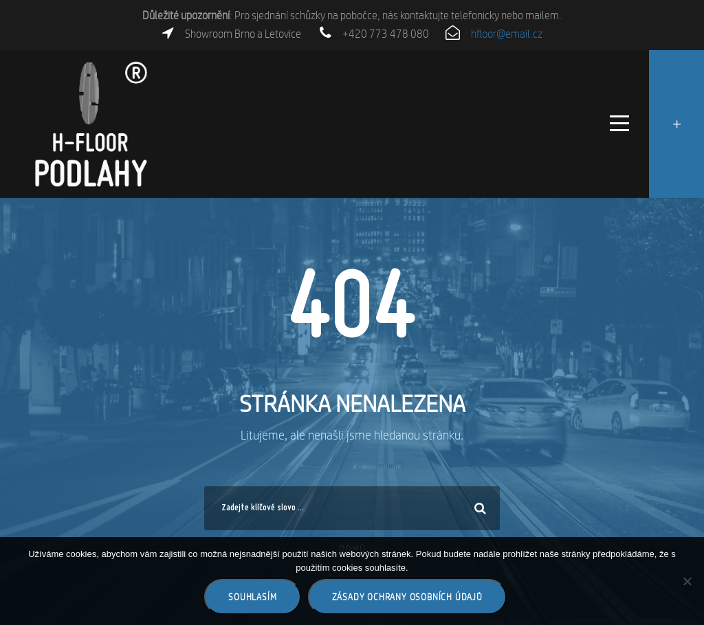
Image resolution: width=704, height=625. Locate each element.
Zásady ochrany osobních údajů (407, 597)
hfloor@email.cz (506, 34)
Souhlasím (252, 597)
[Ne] (687, 581)
